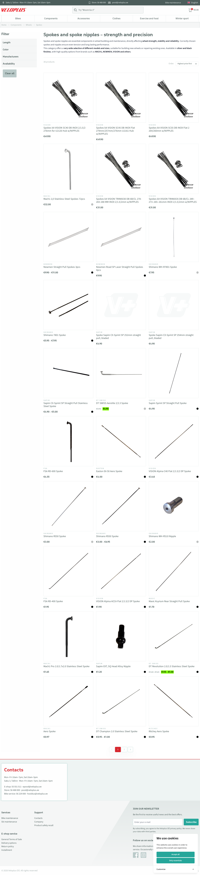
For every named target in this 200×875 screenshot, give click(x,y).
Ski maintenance (9, 821)
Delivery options (9, 842)
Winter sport (182, 18)
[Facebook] (135, 855)
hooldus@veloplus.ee (37, 793)
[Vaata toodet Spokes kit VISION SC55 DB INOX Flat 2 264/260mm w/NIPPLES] (174, 98)
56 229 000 (21, 793)
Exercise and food (149, 18)
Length (6, 42)
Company (38, 821)
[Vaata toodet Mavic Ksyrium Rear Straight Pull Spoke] (174, 571)
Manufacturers (10, 56)
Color (5, 49)
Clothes (116, 18)
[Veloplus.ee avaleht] (13, 10)
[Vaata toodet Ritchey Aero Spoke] (174, 701)
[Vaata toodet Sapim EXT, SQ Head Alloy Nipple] (121, 636)
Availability (9, 63)
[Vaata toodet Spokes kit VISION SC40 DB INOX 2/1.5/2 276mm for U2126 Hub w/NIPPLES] (68, 98)
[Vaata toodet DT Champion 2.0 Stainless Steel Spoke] (121, 701)
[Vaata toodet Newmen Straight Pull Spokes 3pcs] (68, 237)
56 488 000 (15, 790)
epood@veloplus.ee (32, 786)
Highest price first (185, 63)
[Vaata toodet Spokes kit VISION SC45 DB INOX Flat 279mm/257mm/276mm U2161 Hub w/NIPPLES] (121, 98)
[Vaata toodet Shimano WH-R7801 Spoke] (174, 237)
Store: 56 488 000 (99, 2)
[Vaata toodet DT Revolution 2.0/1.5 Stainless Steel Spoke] (174, 636)
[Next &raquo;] (130, 749)
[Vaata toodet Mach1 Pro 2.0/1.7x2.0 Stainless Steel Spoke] (68, 636)
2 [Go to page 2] (124, 749)
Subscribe (191, 822)
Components (51, 18)
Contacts (38, 818)
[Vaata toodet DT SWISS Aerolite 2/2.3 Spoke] (121, 373)
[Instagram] (143, 855)
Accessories (84, 18)
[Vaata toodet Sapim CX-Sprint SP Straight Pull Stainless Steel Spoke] (68, 373)
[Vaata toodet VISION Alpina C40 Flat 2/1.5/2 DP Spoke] (174, 441)
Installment (6, 850)
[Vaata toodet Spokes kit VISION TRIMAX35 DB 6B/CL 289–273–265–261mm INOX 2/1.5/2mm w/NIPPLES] (174, 169)
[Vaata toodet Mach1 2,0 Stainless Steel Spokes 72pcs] (68, 169)
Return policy (7, 846)
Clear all (9, 73)
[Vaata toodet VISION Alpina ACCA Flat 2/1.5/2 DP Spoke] (121, 571)
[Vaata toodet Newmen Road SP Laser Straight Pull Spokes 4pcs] (121, 237)
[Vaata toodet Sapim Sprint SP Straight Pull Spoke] (174, 373)
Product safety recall (43, 825)
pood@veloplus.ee (120, 2)
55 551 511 (16, 786)
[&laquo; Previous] (111, 749)
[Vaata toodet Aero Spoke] (68, 701)
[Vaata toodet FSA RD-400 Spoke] (68, 571)
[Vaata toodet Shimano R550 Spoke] (68, 506)
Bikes (18, 18)
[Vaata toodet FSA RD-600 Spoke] (68, 441)
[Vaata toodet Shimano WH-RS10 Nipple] (174, 506)
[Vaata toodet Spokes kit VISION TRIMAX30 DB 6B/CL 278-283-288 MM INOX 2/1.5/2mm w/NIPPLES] (121, 169)
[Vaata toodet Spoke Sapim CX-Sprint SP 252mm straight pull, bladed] (121, 305)
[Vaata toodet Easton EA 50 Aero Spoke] (121, 441)
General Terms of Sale (11, 839)
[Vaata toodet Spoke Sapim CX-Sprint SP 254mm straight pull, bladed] (174, 305)
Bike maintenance (173, 2)
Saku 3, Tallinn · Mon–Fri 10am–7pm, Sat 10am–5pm (28, 2)
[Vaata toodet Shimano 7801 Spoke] (68, 305)
